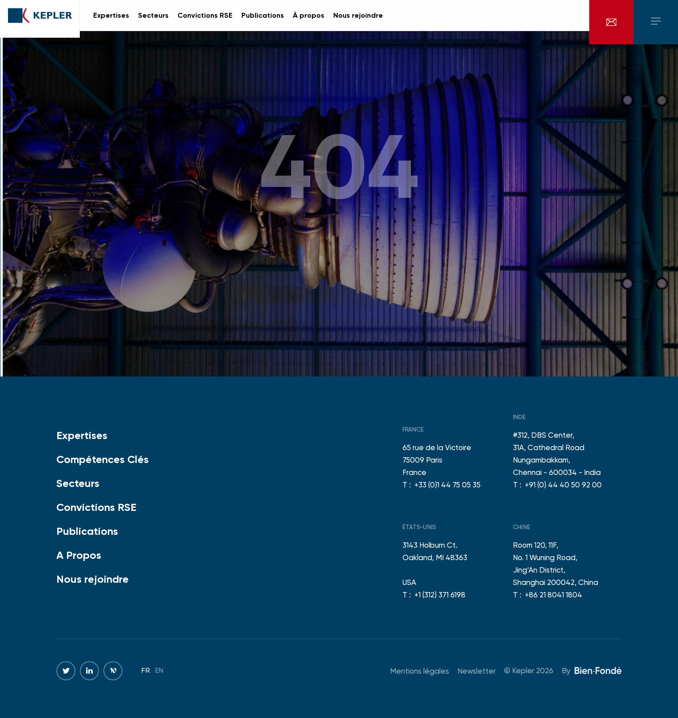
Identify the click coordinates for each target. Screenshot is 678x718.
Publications (87, 531)
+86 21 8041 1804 (553, 594)
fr (560, 22)
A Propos (78, 555)
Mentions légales (419, 671)
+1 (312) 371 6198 (439, 594)
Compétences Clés (102, 459)
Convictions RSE (96, 507)
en (572, 22)
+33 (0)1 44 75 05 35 (447, 484)
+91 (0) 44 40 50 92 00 (563, 484)
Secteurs (77, 483)
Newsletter (476, 671)
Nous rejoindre (92, 579)
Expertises (81, 435)
